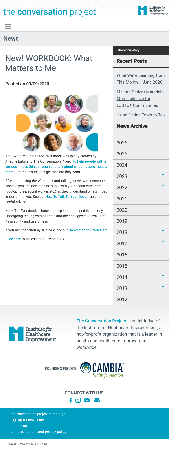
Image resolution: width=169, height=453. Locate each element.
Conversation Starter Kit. (88, 230)
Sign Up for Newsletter (27, 420)
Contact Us (19, 426)
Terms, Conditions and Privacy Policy (38, 432)
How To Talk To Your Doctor (67, 197)
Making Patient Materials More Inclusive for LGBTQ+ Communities (140, 98)
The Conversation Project (49, 11)
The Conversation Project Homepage (38, 414)
